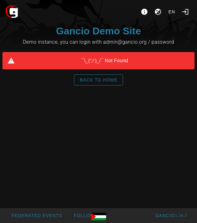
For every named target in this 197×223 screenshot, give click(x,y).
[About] (144, 12)
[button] (36, 215)
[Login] (185, 12)
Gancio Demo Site (98, 31)
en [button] (172, 11)
